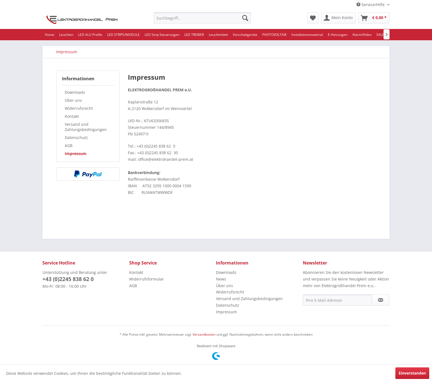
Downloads (75, 92)
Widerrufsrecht (79, 108)
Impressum (76, 153)
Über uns (73, 100)
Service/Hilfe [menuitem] (371, 4)
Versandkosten (204, 334)
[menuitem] (202, 17)
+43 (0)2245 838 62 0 (68, 279)
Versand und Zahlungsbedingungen (86, 127)
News (221, 279)
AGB (68, 145)
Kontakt (72, 116)
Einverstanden (412, 373)
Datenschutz (76, 137)
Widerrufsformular (146, 279)
